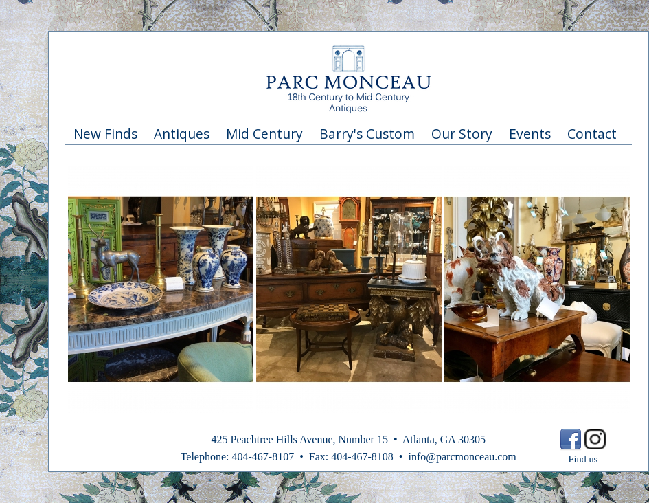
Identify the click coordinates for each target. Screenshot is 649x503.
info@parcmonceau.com (462, 456)
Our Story (461, 133)
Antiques (181, 133)
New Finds (105, 133)
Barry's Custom (367, 133)
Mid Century (264, 133)
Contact (592, 133)
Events (530, 133)
